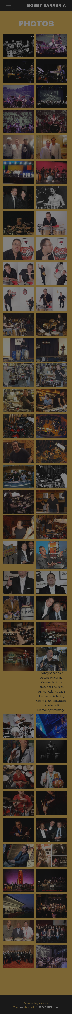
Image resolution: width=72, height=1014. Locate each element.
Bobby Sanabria (46, 5)
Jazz (20, 1007)
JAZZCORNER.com (48, 1007)
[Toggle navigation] (8, 5)
